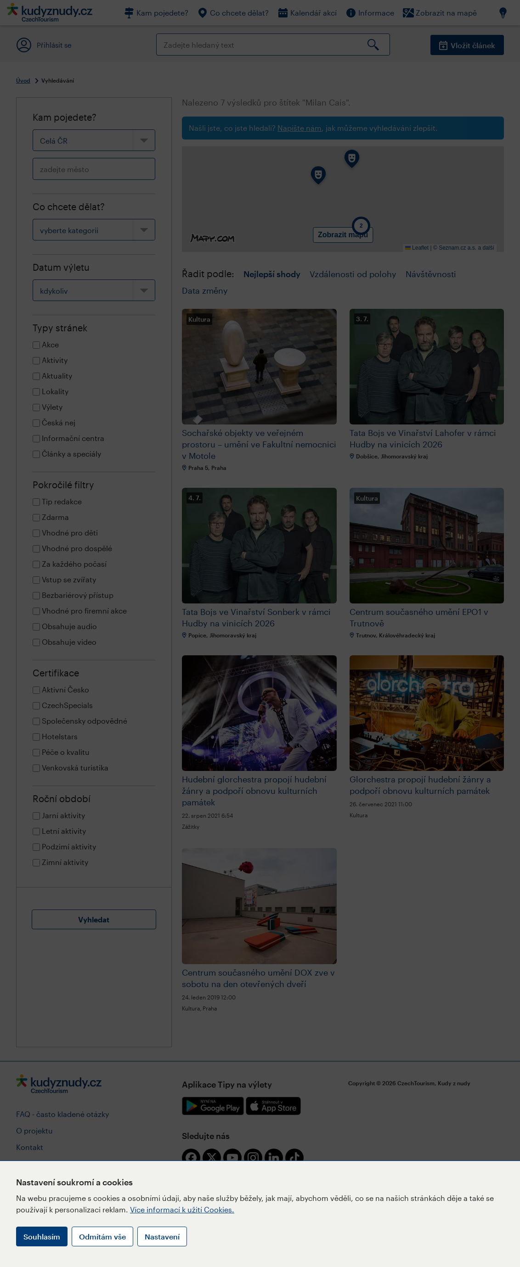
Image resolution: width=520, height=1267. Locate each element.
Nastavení (162, 1236)
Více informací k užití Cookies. (182, 1209)
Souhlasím (41, 1236)
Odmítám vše (102, 1236)
